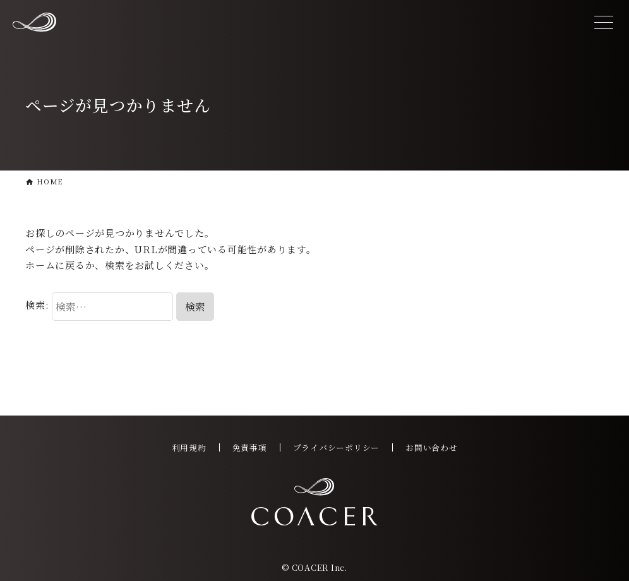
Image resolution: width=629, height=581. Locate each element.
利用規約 (189, 447)
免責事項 (249, 447)
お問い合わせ (431, 447)
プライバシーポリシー (336, 447)
